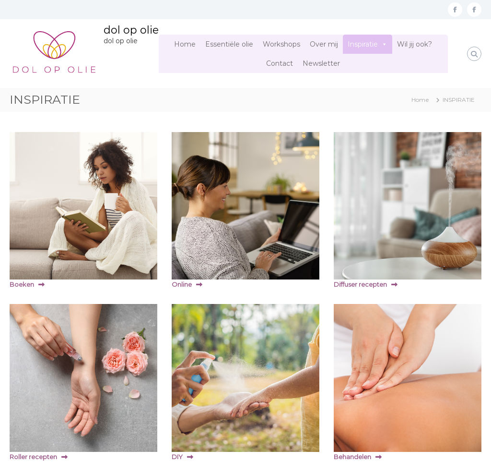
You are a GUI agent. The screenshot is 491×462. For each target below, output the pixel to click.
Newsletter (321, 63)
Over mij (324, 44)
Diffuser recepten (360, 284)
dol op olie (131, 30)
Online (182, 284)
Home (185, 44)
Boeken (22, 284)
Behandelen (352, 457)
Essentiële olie (229, 44)
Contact (279, 63)
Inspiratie (363, 44)
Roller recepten (33, 457)
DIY (177, 457)
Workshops (281, 44)
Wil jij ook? (414, 44)
